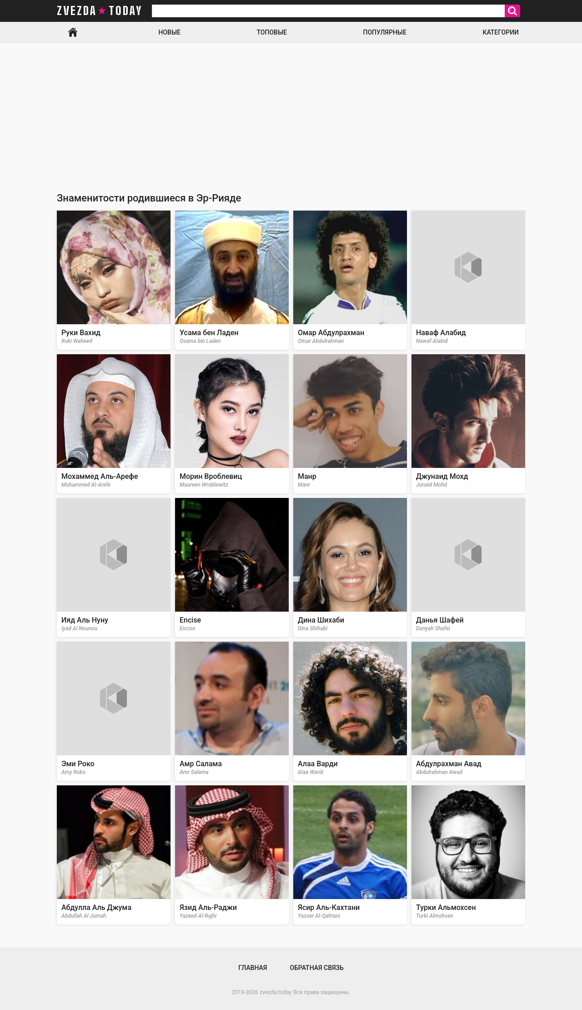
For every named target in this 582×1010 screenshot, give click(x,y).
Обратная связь (316, 967)
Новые (170, 32)
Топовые (272, 32)
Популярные (384, 32)
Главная (72, 32)
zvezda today (99, 10)
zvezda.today (275, 992)
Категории (500, 32)
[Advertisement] (291, 111)
